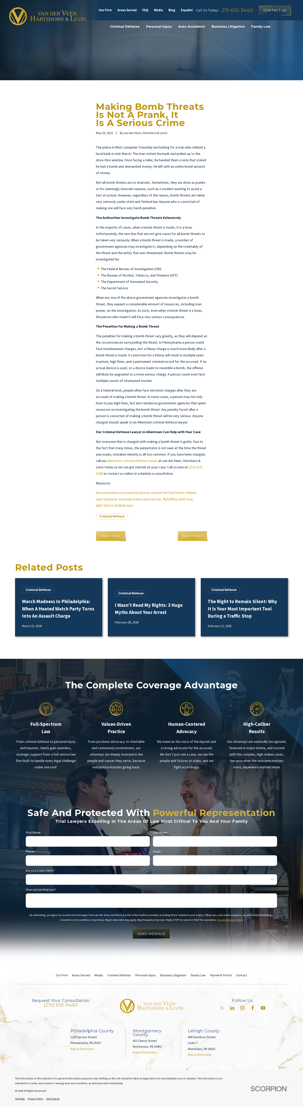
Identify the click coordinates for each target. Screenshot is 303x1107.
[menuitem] (20, 1098)
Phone (30, 852)
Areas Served (127, 10)
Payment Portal (221, 975)
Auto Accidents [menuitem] (191, 26)
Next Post (192, 536)
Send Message (151, 934)
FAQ (145, 10)
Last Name (160, 832)
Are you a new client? (40, 870)
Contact (241, 975)
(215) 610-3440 (61, 1004)
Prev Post (110, 536)
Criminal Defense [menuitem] (125, 26)
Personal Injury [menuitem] (159, 26)
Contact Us (274, 10)
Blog (172, 10)
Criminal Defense (112, 516)
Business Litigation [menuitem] (228, 26)
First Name (33, 832)
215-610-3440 (237, 10)
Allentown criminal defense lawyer (132, 460)
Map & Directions (82, 1049)
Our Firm (105, 10)
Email (157, 852)
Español (187, 10)
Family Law (198, 975)
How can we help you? (41, 890)
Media (158, 10)
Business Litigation (173, 975)
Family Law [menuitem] (261, 26)
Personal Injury (145, 975)
